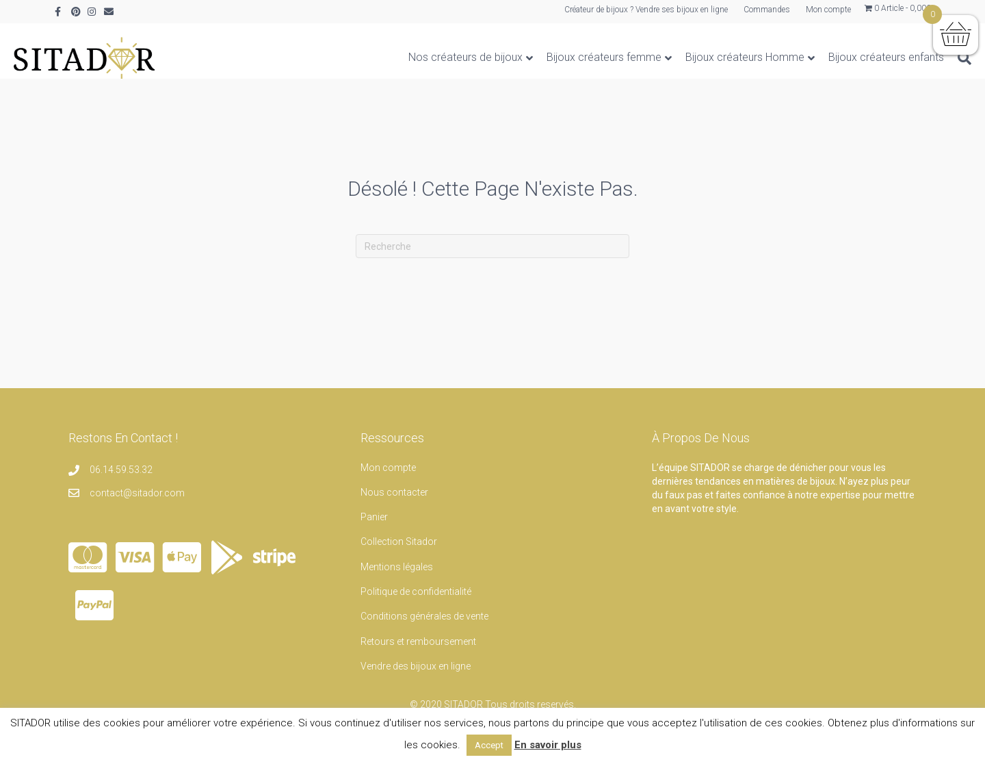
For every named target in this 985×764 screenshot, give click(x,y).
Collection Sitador (398, 555)
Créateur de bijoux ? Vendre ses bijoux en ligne (646, 9)
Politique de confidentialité (415, 605)
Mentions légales (396, 580)
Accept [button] (489, 745)
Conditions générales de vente (424, 629)
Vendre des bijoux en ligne (415, 679)
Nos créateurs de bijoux (424, 57)
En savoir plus (547, 745)
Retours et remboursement (418, 655)
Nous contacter (394, 505)
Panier (374, 530)
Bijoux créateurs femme (562, 57)
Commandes (767, 9)
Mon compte (828, 9)
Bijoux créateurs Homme (703, 57)
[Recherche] (920, 58)
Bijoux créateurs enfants (845, 57)
